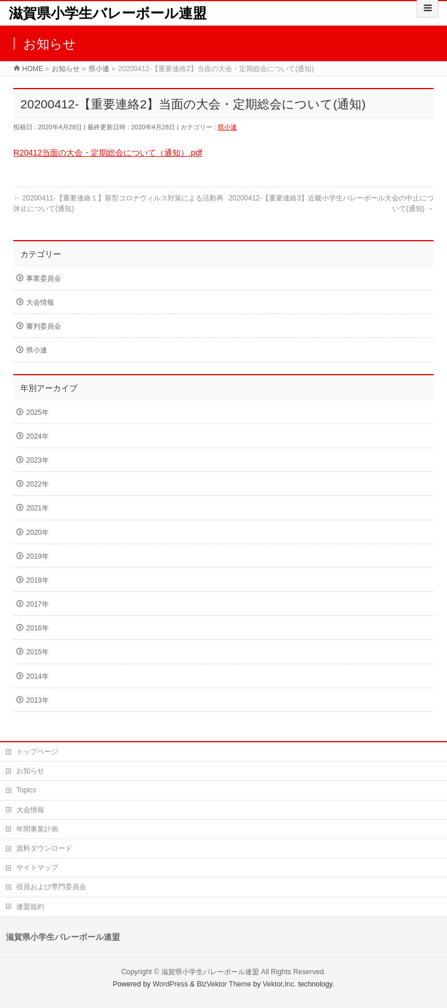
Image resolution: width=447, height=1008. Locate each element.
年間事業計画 (37, 829)
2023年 (37, 460)
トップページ (37, 752)
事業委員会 (43, 278)
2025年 (37, 412)
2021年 (37, 508)
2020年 (37, 532)
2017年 (37, 604)
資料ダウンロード (44, 848)
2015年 (37, 652)
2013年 (37, 700)
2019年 (37, 556)
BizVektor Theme (224, 984)
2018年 (37, 580)
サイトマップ (37, 868)
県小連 (227, 127)
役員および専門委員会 (51, 887)
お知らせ (30, 771)
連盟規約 (30, 907)
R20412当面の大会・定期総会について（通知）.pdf (107, 152)
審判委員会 (43, 326)
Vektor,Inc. (279, 984)
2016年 (37, 628)
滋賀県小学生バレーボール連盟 (108, 13)
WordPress (170, 984)
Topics (26, 790)
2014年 (37, 676)
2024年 (37, 436)
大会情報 (40, 302)
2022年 (37, 484)
